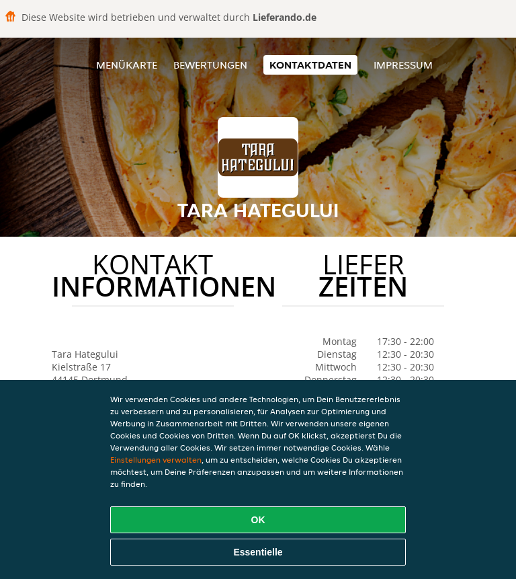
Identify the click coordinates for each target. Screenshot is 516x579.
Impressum (403, 65)
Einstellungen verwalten (156, 460)
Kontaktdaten (310, 65)
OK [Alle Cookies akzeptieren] (258, 519)
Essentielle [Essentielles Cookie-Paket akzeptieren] (257, 552)
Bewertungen (210, 65)
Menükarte (126, 65)
